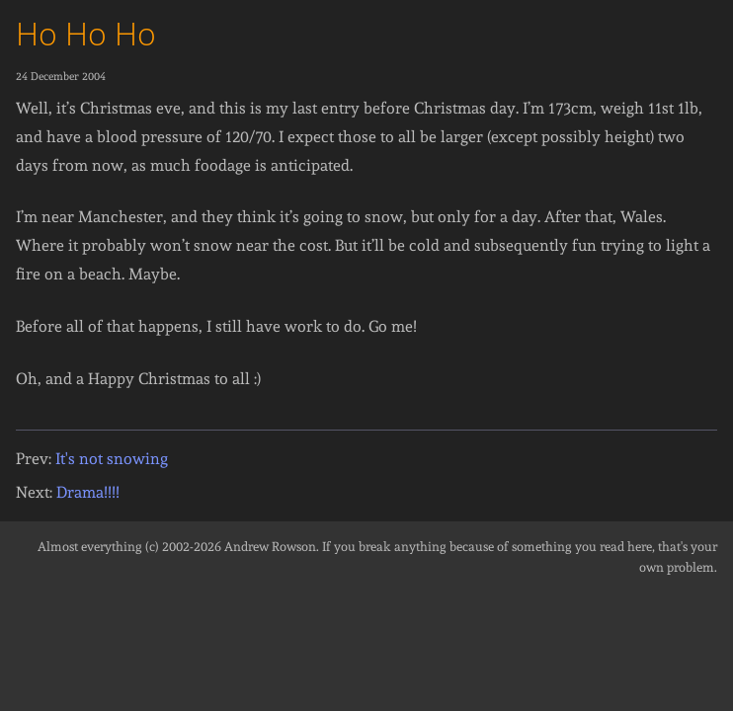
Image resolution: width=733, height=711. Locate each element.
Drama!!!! (88, 492)
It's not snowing (111, 458)
